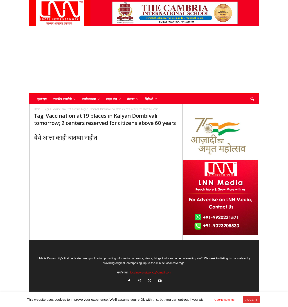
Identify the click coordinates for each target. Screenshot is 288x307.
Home (37, 109)
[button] (252, 99)
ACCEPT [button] (251, 299)
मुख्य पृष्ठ (42, 99)
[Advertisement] (144, 59)
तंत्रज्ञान (132, 99)
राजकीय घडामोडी (64, 99)
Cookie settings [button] (224, 299)
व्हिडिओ (151, 99)
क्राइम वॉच (113, 99)
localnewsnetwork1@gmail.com (150, 272)
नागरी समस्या (91, 99)
